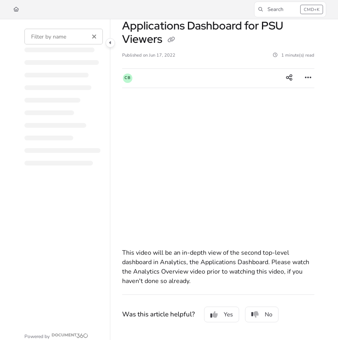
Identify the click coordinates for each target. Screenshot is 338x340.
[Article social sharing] (289, 78)
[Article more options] (308, 78)
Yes (221, 314)
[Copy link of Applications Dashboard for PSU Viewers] (171, 39)
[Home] (16, 9)
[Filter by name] (63, 36)
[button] (290, 9)
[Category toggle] (110, 43)
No (261, 314)
